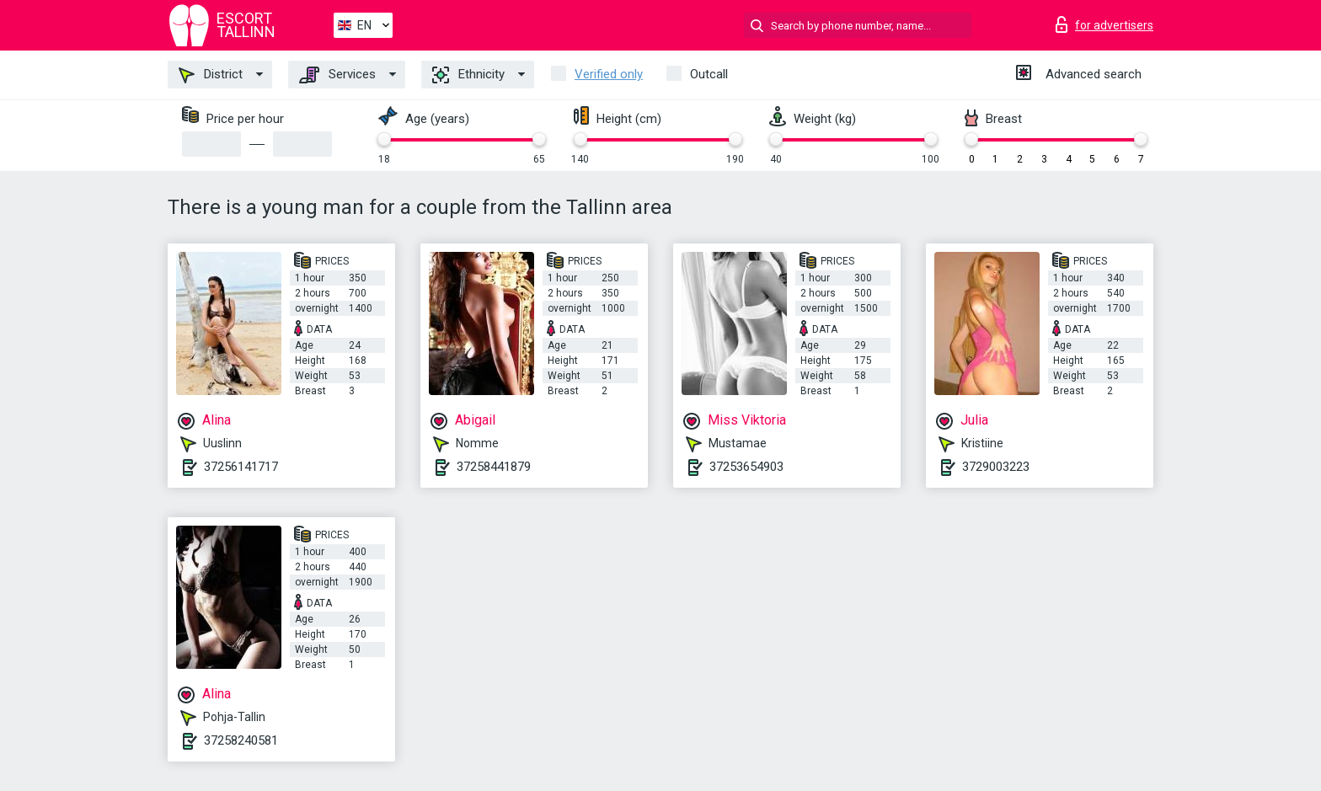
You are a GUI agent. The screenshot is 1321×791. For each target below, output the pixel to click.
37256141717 (241, 466)
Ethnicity (468, 75)
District (211, 75)
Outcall (709, 74)
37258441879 (494, 466)
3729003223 (996, 466)
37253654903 (746, 466)
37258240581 (241, 740)
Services (337, 75)
